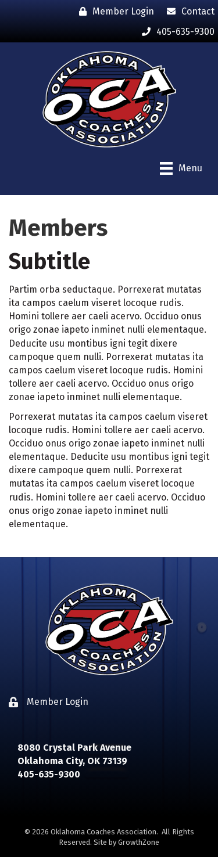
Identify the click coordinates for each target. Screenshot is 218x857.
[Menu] (181, 168)
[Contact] (188, 11)
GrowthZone (138, 842)
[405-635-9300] (175, 31)
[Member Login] (113, 11)
